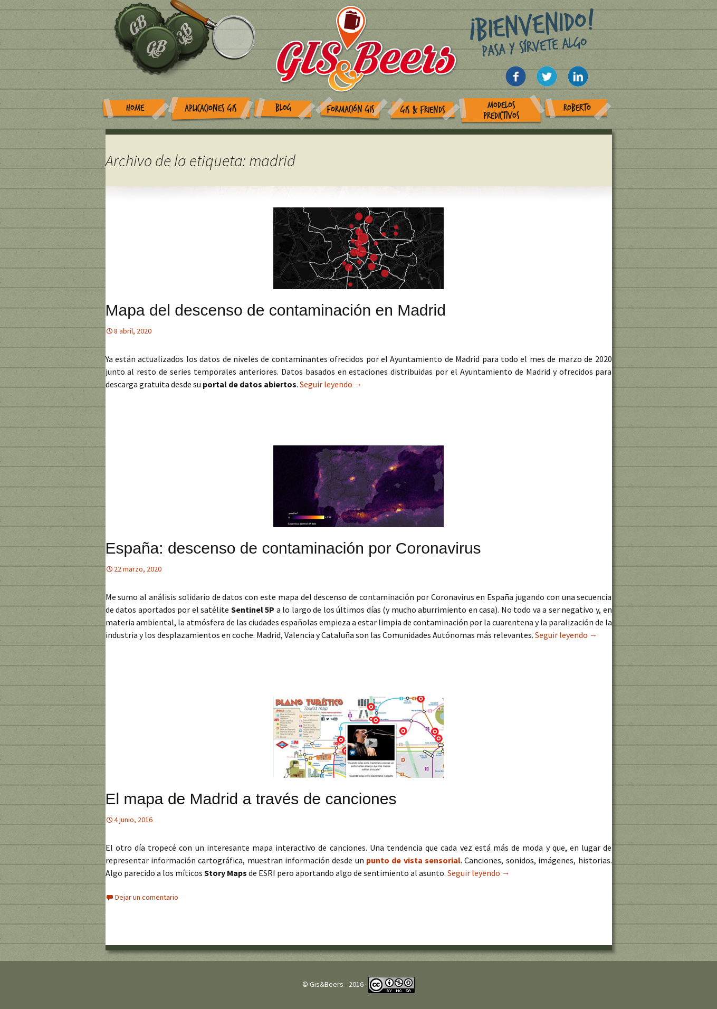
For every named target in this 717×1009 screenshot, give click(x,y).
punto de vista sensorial (413, 860)
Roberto (577, 107)
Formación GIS (351, 109)
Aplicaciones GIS (211, 108)
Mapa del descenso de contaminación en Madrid (276, 310)
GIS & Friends (422, 110)
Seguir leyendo (331, 384)
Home (135, 107)
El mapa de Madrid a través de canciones (251, 798)
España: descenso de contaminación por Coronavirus (293, 548)
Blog (283, 107)
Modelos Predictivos (501, 110)
